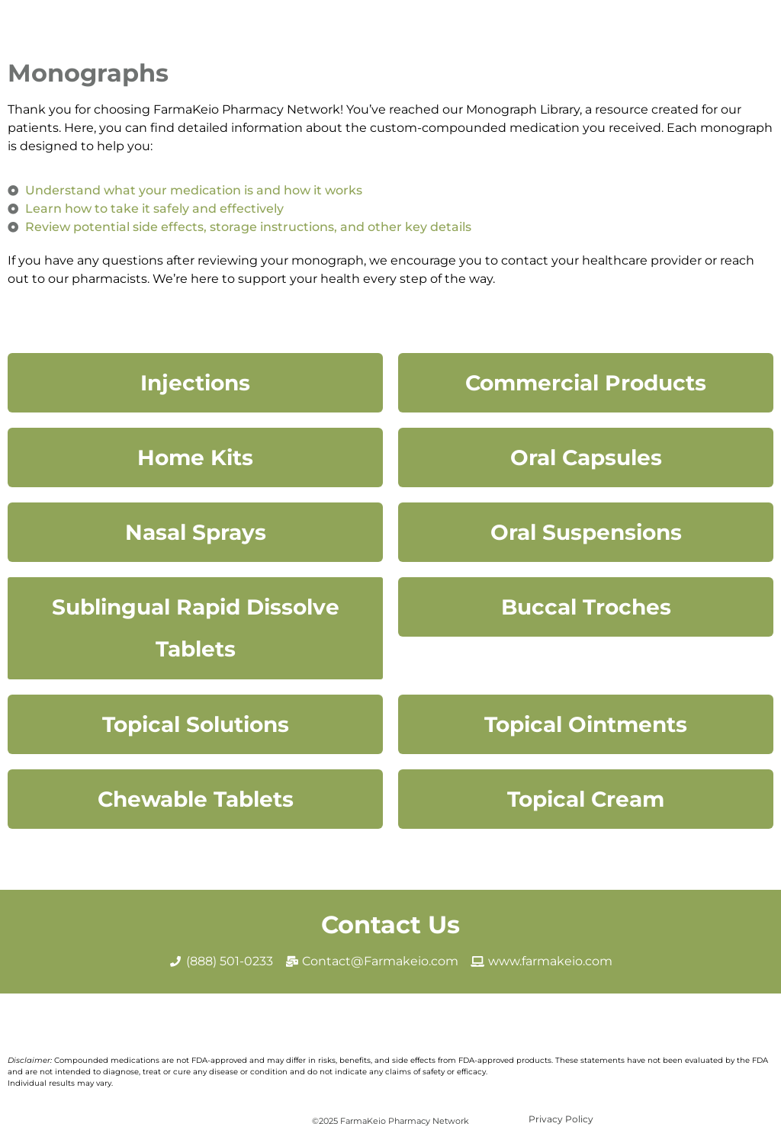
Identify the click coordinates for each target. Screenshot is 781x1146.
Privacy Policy (561, 1119)
